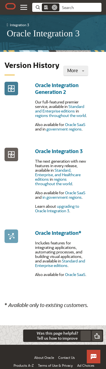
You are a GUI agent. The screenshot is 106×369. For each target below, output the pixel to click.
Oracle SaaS (75, 124)
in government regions (62, 197)
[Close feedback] (29, 336)
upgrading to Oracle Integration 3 (57, 208)
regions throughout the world (60, 115)
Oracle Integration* (58, 232)
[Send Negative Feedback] (86, 336)
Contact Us (66, 357)
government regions (64, 129)
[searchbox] (80, 7)
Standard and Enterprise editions (59, 109)
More (75, 70)
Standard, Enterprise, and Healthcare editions (58, 174)
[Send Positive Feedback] (97, 336)
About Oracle (44, 357)
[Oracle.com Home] (10, 6)
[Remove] (54, 7)
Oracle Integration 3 (59, 151)
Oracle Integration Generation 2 (57, 88)
